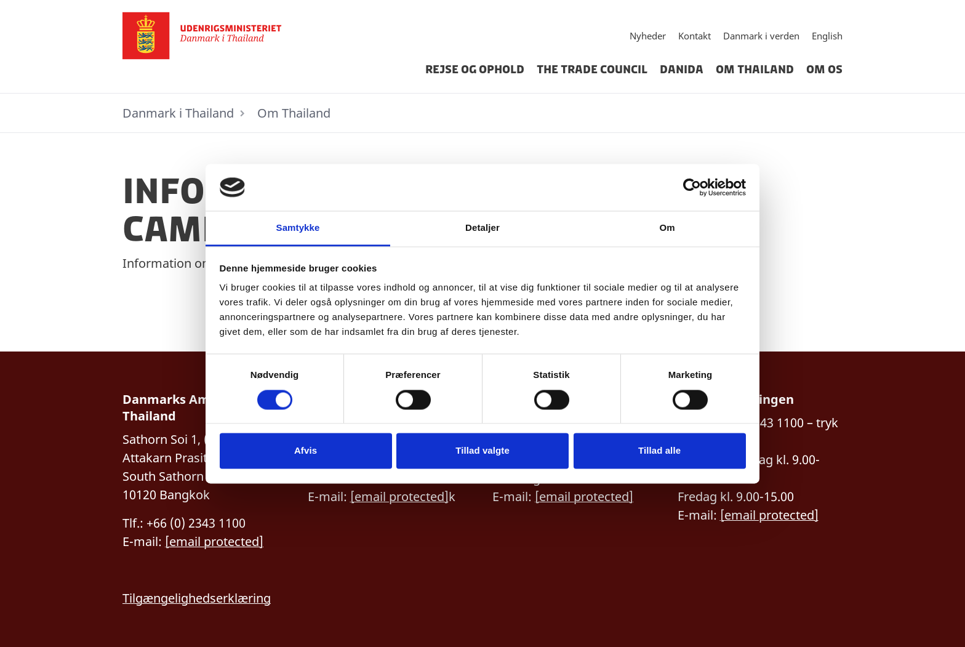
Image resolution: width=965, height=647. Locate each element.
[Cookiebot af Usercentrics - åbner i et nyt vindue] (692, 187)
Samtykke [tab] (298, 228)
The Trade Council (592, 69)
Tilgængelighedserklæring (196, 598)
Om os (824, 69)
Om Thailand (755, 69)
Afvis (305, 451)
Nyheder (648, 36)
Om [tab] (667, 228)
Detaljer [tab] (482, 228)
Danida (681, 69)
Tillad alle (659, 451)
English (827, 36)
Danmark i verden (761, 36)
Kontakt (694, 36)
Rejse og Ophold (474, 69)
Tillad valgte (482, 451)
